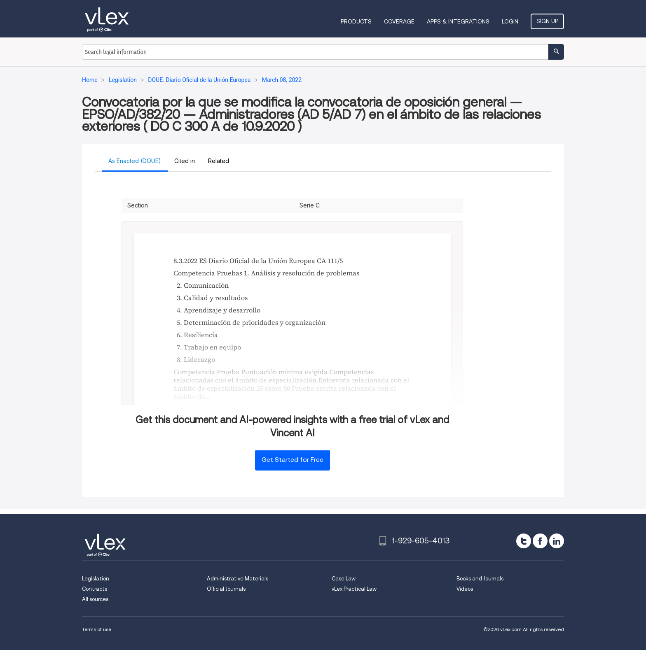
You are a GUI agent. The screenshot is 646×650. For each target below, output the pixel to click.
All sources (95, 599)
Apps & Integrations (458, 21)
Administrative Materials (237, 578)
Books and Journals (479, 578)
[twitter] (523, 541)
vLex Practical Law (354, 589)
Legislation (95, 578)
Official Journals (226, 589)
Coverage (399, 21)
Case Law (344, 578)
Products (356, 21)
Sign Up (547, 21)
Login (510, 21)
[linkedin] (556, 541)
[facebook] (540, 541)
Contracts (94, 589)
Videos (464, 589)
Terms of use (96, 629)
